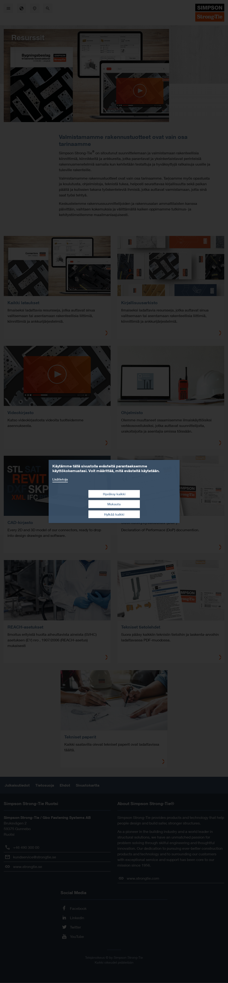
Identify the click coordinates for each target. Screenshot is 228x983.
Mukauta (114, 504)
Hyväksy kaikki (114, 494)
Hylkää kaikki (114, 514)
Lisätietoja (60, 479)
